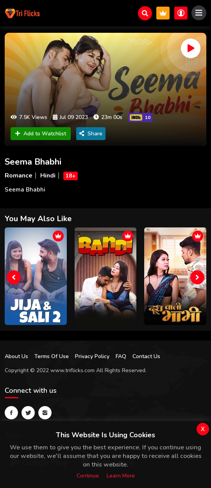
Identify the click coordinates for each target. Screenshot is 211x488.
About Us (16, 356)
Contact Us (146, 356)
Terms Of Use (51, 356)
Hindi (47, 175)
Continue (88, 475)
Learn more (121, 475)
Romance (18, 175)
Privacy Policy (92, 356)
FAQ (121, 356)
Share (90, 133)
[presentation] (14, 277)
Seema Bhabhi (33, 162)
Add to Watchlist (40, 133)
